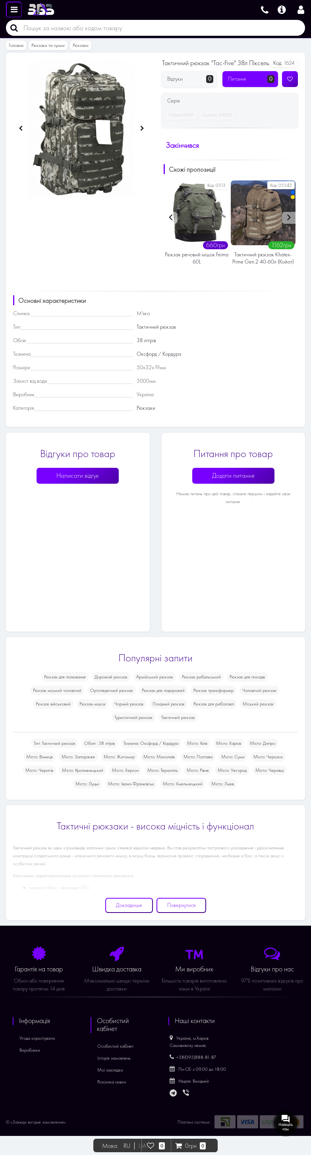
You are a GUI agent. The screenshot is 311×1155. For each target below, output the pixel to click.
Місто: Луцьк (87, 784)
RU (127, 1145)
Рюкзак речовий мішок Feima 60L (196, 258)
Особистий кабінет (115, 1046)
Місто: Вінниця (39, 757)
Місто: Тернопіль (162, 770)
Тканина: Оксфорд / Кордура (151, 743)
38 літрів (146, 340)
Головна (16, 45)
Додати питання (233, 475)
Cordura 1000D (215, 115)
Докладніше (129, 905)
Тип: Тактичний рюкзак (54, 743)
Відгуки (190, 79)
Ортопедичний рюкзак (111, 690)
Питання (251, 79)
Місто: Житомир (119, 757)
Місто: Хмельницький (183, 784)
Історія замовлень (114, 1058)
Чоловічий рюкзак (259, 690)
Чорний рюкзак (129, 704)
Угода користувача (37, 1038)
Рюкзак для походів (247, 677)
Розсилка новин (111, 1082)
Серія (173, 100)
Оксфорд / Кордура (159, 354)
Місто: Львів (222, 784)
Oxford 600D (180, 115)
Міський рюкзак (258, 704)
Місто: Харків (228, 743)
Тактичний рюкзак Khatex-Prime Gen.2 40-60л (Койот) (263, 258)
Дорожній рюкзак (111, 677)
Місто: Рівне (198, 770)
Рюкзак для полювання (65, 677)
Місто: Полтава (198, 757)
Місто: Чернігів (39, 770)
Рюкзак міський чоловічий (57, 690)
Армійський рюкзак (154, 677)
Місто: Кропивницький (82, 770)
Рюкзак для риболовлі (213, 704)
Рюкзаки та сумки (48, 45)
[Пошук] (12, 28)
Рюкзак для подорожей (163, 690)
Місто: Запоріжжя (78, 757)
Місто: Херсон (125, 770)
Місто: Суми (233, 757)
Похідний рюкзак (169, 704)
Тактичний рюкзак (156, 327)
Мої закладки (110, 1070)
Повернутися (181, 905)
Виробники (29, 1050)
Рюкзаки (81, 45)
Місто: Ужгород (232, 770)
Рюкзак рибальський (201, 677)
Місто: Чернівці (269, 770)
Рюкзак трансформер (213, 690)
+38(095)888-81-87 (193, 1057)
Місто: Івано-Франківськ (131, 784)
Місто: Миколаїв (159, 757)
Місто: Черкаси (268, 757)
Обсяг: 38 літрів (99, 743)
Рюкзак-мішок (92, 704)
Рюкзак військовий (53, 704)
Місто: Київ (197, 743)
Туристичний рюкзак (133, 717)
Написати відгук (77, 475)
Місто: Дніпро (262, 743)
